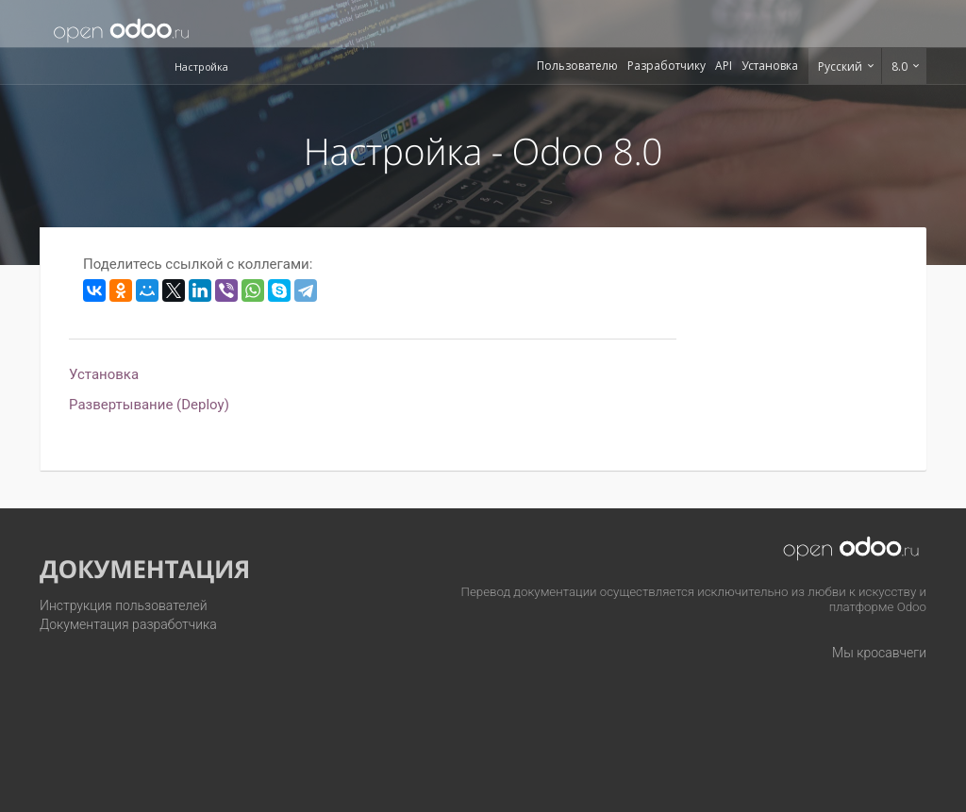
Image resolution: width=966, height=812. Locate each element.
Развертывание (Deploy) (149, 404)
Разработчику (666, 66)
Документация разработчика (128, 624)
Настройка (201, 66)
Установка (769, 66)
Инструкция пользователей (124, 605)
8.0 (900, 66)
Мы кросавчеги (879, 652)
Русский (841, 66)
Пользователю (577, 66)
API (723, 66)
